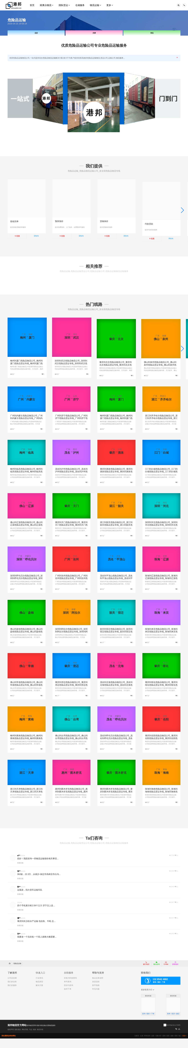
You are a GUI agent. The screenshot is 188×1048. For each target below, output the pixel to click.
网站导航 (25, 1039)
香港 (176, 1045)
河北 (151, 33)
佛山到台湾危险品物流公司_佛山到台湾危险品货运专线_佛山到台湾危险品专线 (71, 748)
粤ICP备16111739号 (173, 1035)
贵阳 (167, 1045)
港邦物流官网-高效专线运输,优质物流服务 (40, 1035)
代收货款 (149, 221)
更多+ (184, 1045)
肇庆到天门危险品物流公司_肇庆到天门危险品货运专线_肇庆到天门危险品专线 (71, 534)
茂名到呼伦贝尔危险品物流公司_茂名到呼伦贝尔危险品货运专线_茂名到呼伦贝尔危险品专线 (116, 748)
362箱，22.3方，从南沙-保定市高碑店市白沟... (39, 884)
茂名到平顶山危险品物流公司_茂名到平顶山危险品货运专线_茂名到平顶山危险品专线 (116, 588)
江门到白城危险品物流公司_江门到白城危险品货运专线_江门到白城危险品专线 (161, 481)
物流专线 (40, 1039)
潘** (18, 928)
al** (18, 865)
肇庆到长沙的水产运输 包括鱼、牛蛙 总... (36, 931)
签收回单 (14, 221)
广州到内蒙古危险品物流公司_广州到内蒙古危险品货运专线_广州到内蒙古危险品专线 (26, 428)
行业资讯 (39, 987)
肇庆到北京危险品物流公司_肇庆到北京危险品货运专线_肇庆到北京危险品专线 (115, 367)
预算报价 (59, 221)
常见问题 (95, 998)
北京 (36, 33)
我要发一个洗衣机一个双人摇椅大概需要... (37, 946)
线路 (34, 1039)
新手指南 (95, 995)
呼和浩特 (147, 1045)
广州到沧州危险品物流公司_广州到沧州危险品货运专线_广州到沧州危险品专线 (71, 588)
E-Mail (166, 973)
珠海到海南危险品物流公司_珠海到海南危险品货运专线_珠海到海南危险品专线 (161, 801)
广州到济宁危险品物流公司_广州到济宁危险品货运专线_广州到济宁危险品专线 (71, 428)
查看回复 (20, 872)
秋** (18, 896)
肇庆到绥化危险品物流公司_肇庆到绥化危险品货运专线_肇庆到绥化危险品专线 (161, 694)
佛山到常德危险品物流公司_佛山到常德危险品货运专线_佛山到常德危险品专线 (26, 694)
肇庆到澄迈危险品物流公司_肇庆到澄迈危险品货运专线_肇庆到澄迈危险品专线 (71, 694)
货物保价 (104, 221)
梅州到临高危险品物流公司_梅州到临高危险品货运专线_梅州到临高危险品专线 (26, 481)
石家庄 (136, 1045)
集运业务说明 (97, 987)
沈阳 (152, 1045)
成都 (172, 1045)
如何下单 (67, 998)
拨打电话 (146, 973)
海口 (179, 1045)
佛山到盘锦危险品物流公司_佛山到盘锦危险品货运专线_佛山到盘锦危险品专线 (26, 641)
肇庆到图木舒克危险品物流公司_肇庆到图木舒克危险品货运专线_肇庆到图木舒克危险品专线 (116, 801)
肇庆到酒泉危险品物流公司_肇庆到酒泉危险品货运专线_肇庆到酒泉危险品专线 (116, 481)
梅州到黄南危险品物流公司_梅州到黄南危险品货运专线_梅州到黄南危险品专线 (26, 748)
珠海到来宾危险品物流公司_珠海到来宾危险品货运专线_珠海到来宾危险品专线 (161, 641)
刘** (18, 943)
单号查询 (67, 991)
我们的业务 (12, 991)
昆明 (164, 1045)
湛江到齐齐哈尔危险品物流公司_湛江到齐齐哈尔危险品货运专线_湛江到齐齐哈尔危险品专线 (161, 428)
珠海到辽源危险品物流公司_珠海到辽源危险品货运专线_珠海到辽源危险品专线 (161, 588)
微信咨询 (155, 973)
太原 (141, 1045)
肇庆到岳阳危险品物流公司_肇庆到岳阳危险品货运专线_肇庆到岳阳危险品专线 (161, 748)
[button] (182, 212)
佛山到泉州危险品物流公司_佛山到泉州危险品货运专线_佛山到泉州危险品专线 (160, 367)
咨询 (36, 236)
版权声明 (11, 1039)
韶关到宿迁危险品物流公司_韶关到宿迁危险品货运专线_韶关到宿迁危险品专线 (116, 641)
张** (18, 881)
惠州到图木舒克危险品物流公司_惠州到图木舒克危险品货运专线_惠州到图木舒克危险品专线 (71, 801)
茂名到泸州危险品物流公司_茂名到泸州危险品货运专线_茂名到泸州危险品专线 (71, 481)
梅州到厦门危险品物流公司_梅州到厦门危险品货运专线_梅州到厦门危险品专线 (26, 367)
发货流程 (95, 991)
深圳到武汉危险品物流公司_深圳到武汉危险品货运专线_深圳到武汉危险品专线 (71, 367)
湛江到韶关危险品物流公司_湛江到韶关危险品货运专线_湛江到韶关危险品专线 (116, 534)
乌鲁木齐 (158, 1045)
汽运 (30, 1039)
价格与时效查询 (70, 987)
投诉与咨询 (68, 995)
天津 (94, 33)
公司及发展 (12, 987)
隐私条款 (18, 1039)
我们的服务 (12, 995)
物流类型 (39, 991)
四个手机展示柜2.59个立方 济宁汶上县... (36, 915)
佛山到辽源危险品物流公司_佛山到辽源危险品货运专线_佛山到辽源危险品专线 (26, 534)
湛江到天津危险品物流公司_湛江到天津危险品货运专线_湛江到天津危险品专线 (26, 801)
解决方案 (39, 995)
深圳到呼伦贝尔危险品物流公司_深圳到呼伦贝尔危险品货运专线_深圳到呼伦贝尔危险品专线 (26, 588)
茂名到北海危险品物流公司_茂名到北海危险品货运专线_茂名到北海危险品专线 (116, 694)
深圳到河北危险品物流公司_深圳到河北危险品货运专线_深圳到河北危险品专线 (161, 534)
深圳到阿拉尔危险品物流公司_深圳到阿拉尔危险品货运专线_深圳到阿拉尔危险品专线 (71, 641)
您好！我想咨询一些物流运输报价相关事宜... (38, 868)
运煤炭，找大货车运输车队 (29, 899)
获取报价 (175, 973)
